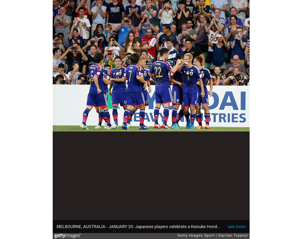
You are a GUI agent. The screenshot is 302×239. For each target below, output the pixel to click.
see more (237, 226)
